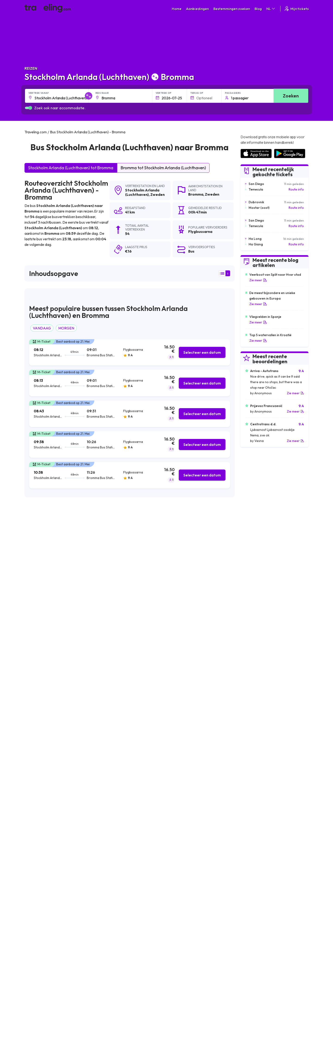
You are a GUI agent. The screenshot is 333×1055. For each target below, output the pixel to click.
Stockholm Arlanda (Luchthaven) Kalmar (127, 901)
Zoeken (291, 96)
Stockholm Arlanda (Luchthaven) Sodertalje (130, 877)
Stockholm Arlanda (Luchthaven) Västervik (199, 893)
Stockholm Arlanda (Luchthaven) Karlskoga (130, 854)
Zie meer (258, 280)
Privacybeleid (178, 948)
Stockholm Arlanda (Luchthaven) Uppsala (128, 830)
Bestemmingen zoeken (231, 8)
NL (271, 8)
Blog (258, 8)
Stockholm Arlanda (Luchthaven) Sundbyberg (62, 862)
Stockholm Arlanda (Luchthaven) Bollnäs (127, 909)
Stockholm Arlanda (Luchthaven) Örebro (58, 830)
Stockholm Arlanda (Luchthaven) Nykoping (199, 862)
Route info (296, 189)
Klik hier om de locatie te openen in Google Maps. (178, 657)
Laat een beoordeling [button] (207, 762)
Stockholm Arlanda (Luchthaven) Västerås (198, 830)
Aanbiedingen (197, 8)
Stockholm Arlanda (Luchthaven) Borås (57, 909)
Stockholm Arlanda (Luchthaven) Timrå (196, 877)
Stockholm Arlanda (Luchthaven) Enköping (199, 846)
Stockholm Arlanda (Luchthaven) (142, 192)
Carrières (247, 943)
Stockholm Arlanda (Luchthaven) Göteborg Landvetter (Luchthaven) (219, 909)
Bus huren (247, 957)
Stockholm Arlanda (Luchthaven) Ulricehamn (61, 885)
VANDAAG (42, 328)
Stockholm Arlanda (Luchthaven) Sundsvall (60, 854)
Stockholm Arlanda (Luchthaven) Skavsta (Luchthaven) (139, 862)
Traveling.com (66, 998)
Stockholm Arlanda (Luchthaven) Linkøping (129, 846)
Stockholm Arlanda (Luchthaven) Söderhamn (201, 885)
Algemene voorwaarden (186, 943)
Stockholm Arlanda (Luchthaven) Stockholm (61, 838)
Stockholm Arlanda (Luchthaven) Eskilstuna (60, 877)
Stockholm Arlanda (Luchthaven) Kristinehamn (63, 869)
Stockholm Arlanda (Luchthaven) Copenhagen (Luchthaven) (212, 901)
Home (177, 8)
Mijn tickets (296, 9)
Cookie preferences (184, 953)
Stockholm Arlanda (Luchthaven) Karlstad (59, 846)
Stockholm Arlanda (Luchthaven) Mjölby (57, 893)
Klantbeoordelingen (254, 948)
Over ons (104, 948)
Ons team (105, 953)
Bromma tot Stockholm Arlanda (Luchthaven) (163, 167)
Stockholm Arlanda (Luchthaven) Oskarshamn (132, 869)
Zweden (157, 194)
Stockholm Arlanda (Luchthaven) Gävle (196, 854)
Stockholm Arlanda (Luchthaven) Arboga (128, 885)
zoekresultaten (181, 540)
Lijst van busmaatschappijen (260, 953)
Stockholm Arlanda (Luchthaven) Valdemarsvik (202, 869)
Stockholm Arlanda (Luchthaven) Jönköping (60, 901)
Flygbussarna (39, 596)
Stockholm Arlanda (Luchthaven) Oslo (125, 893)
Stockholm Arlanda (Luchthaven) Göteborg (130, 838)
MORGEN (66, 328)
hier (81, 664)
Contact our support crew (54, 962)
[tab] (129, 352)
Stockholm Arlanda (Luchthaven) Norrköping (200, 838)
